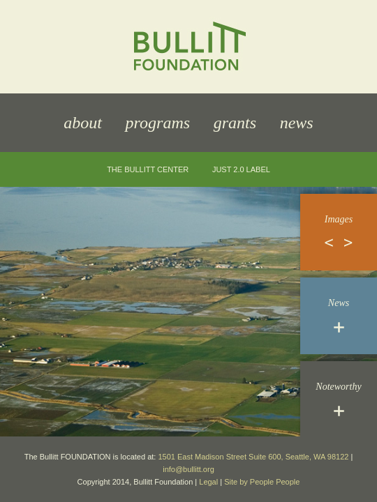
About (83, 122)
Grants (235, 122)
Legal (208, 482)
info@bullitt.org (188, 469)
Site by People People (262, 482)
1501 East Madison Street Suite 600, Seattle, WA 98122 (253, 456)
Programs (158, 122)
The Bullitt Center (147, 170)
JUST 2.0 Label (241, 170)
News (296, 122)
